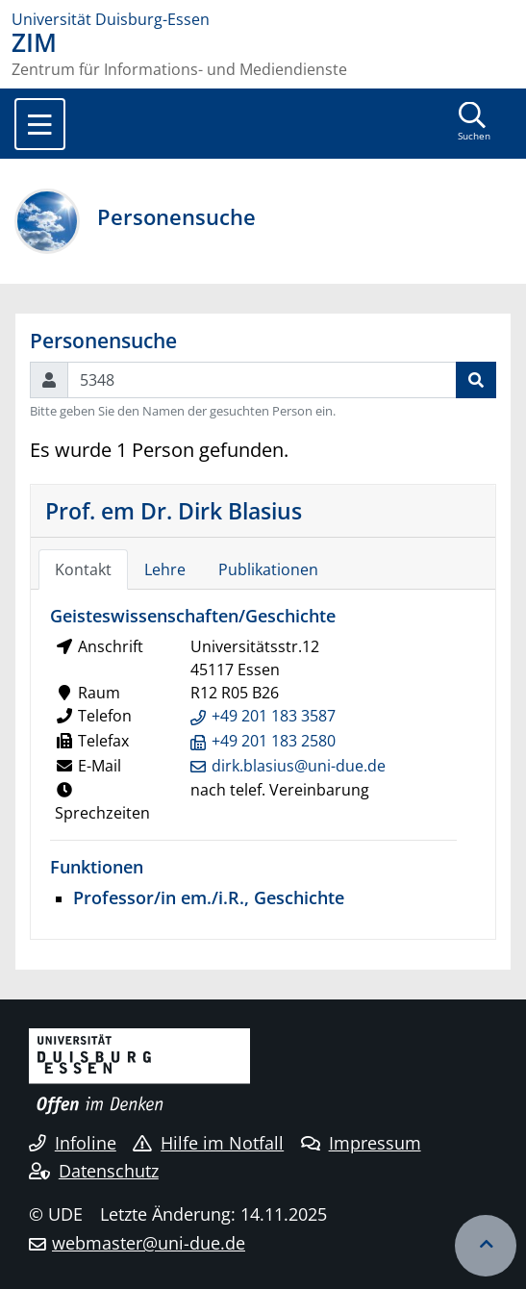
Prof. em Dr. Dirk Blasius (173, 510)
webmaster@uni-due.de (148, 1242)
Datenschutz (94, 1170)
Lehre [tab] (165, 569)
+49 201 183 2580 (274, 740)
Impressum (361, 1142)
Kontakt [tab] (83, 569)
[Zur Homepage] (263, 19)
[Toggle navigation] (39, 124)
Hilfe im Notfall (208, 1142)
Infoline (72, 1142)
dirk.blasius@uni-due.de (299, 765)
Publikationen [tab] (268, 569)
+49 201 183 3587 (274, 715)
